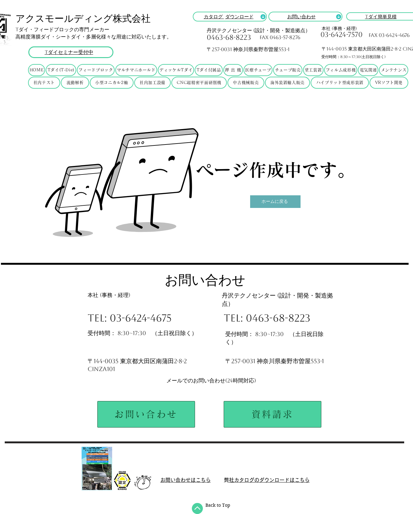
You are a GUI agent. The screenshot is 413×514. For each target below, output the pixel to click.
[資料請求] (272, 414)
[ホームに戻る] (275, 201)
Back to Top (217, 505)
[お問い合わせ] (146, 414)
